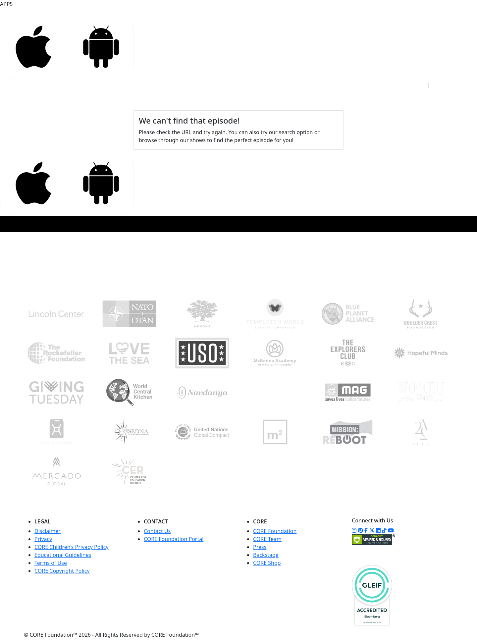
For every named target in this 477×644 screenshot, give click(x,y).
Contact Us (157, 531)
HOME (78, 100)
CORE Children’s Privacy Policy (71, 547)
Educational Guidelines (62, 555)
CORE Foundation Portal (173, 539)
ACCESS (103, 100)
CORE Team (267, 539)
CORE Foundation (274, 531)
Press (259, 547)
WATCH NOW (274, 100)
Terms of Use (50, 562)
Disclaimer (47, 531)
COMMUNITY (231, 100)
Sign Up (444, 85)
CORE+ (156, 100)
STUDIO (130, 100)
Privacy (43, 539)
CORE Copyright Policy (62, 570)
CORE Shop (267, 562)
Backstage (266, 555)
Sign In (412, 85)
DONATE (428, 100)
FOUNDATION (189, 100)
